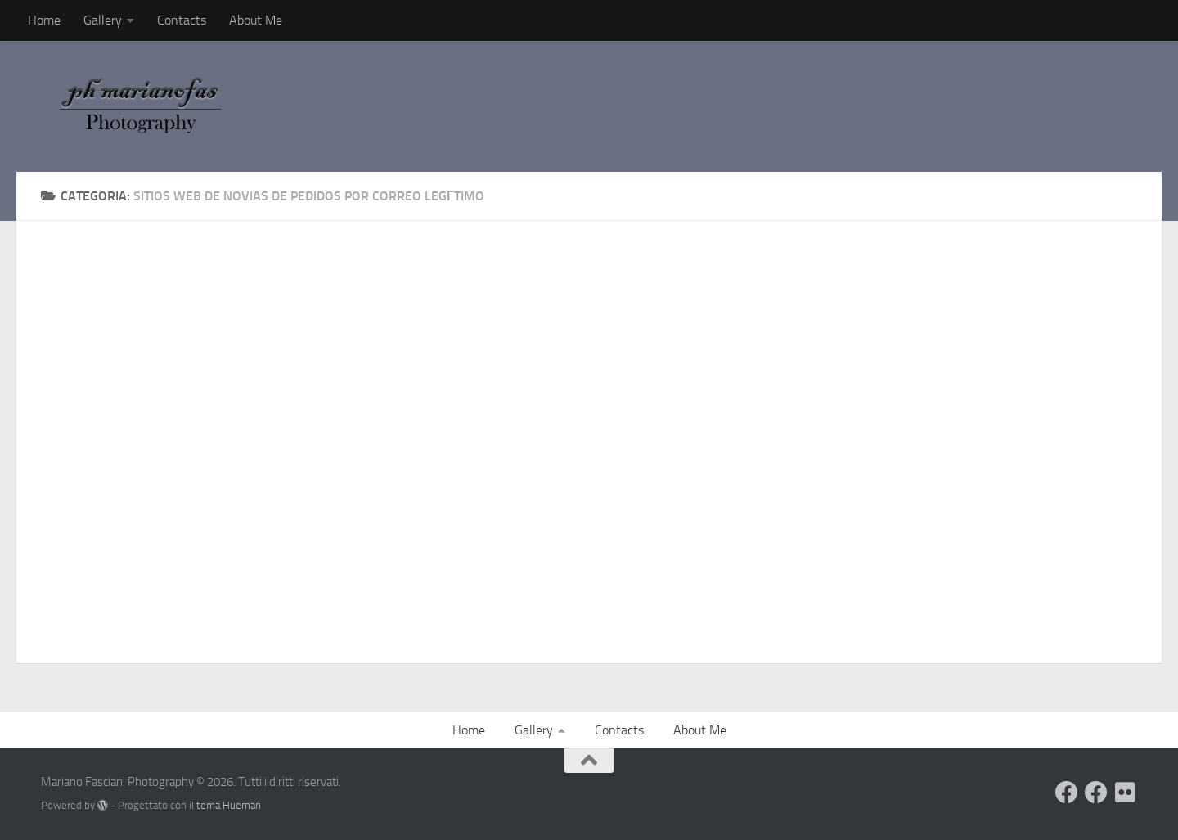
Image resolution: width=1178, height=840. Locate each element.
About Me (255, 20)
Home (44, 20)
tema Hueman (228, 805)
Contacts (181, 20)
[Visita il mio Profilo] (1066, 792)
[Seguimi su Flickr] (1125, 792)
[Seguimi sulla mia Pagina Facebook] (1096, 792)
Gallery (102, 20)
